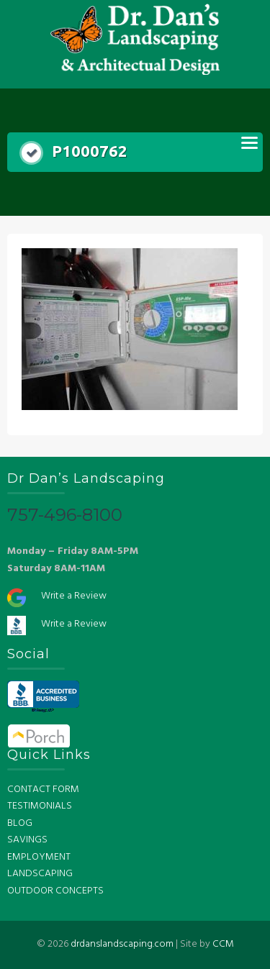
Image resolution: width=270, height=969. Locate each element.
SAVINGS (27, 840)
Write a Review (74, 596)
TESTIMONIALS (39, 806)
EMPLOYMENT (39, 857)
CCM (223, 944)
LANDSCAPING (40, 873)
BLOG (19, 823)
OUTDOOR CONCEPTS (55, 891)
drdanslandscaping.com (122, 944)
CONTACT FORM (43, 789)
